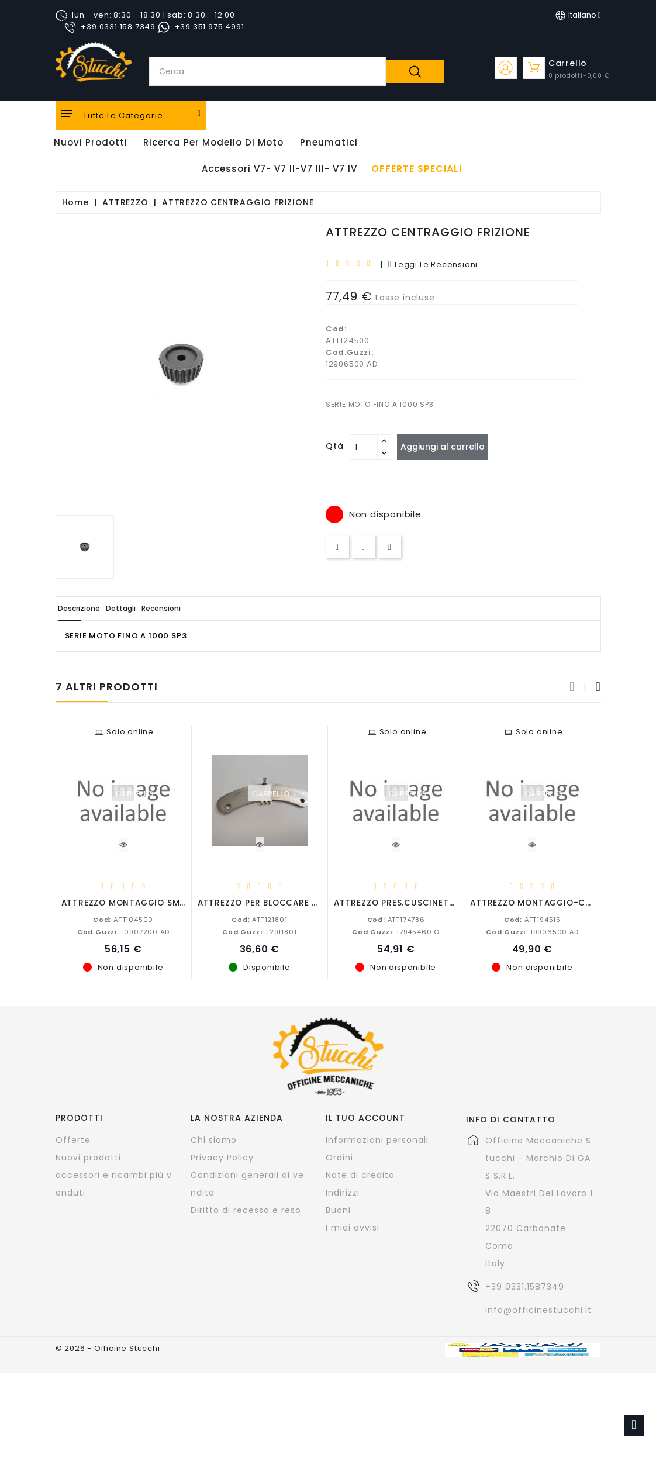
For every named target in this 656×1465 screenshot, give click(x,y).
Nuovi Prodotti (90, 142)
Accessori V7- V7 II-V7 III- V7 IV (279, 169)
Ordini (339, 1157)
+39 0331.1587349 (524, 1286)
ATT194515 (532, 919)
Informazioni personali (377, 1139)
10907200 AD (123, 931)
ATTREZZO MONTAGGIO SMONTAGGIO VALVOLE (164, 902)
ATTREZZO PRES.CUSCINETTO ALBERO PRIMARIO (437, 902)
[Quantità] (364, 447)
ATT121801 (259, 919)
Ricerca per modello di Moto (213, 142)
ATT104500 (123, 919)
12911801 (259, 931)
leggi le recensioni (433, 264)
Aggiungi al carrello (449, 446)
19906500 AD (532, 931)
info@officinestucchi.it (538, 1309)
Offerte (73, 1139)
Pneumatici (329, 142)
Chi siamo (214, 1139)
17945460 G (396, 931)
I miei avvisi (352, 1227)
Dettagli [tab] (150, 608)
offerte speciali (416, 169)
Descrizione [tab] (89, 608)
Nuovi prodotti (88, 1157)
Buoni (338, 1209)
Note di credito (360, 1174)
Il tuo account (365, 1117)
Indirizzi (343, 1192)
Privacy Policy (222, 1157)
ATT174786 (396, 919)
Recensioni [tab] (210, 608)
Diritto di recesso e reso (246, 1209)
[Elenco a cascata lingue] (578, 15)
